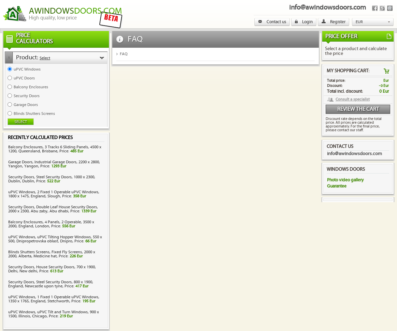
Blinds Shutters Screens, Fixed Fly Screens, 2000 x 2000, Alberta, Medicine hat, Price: (51, 254)
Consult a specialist (353, 99)
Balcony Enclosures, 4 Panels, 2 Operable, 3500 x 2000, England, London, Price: (51, 224)
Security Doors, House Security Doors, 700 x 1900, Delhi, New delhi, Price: (52, 269)
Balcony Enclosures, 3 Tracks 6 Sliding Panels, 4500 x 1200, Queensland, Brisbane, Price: (54, 149)
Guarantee (336, 186)
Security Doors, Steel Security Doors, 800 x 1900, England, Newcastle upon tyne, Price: (50, 284)
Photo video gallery (345, 180)
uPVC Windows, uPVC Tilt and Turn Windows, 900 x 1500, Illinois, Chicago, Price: (53, 314)
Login (304, 22)
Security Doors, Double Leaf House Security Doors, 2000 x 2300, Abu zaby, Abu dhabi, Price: (53, 209)
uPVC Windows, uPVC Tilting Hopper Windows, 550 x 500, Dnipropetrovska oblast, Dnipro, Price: (55, 239)
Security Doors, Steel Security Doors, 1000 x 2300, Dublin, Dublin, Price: (51, 179)
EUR (359, 22)
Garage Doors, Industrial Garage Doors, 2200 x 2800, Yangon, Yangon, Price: (54, 164)
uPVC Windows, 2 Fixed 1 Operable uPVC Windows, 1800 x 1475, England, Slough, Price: (53, 194)
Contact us (272, 22)
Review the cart (358, 109)
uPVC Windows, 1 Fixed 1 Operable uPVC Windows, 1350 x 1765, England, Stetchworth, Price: (53, 299)
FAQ (124, 54)
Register (333, 22)
